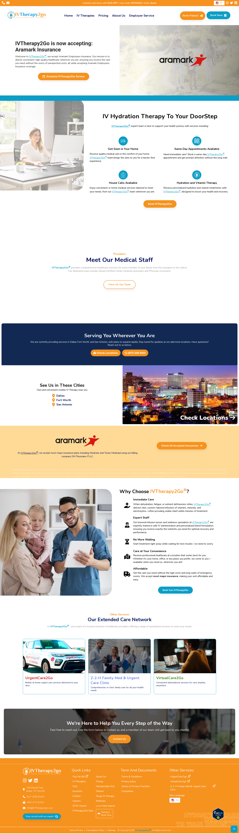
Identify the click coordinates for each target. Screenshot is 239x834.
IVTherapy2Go (37, 56)
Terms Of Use (76, 830)
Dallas (59, 395)
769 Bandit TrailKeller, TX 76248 (35, 790)
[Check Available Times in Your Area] (217, 15)
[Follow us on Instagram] (227, 3)
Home (67, 16)
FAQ (75, 787)
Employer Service (140, 16)
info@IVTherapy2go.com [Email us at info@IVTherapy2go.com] (40, 808)
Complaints (127, 792)
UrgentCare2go (180, 777)
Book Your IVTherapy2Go (175, 590)
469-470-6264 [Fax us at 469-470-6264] (35, 803)
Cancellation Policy (95, 830)
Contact (77, 796)
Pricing (102, 16)
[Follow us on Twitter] (232, 3)
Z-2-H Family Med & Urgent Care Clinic (192, 788)
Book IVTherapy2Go (160, 204)
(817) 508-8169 (135, 353)
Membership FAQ (105, 787)
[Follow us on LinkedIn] (235, 3)
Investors (77, 792)
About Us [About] (117, 16)
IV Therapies (84, 16)
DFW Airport (80, 806)
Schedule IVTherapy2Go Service (64, 76)
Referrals (101, 801)
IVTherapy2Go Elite (83, 811)
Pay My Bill (80, 777)
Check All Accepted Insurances (183, 446)
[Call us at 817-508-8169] (4, 3)
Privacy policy (128, 782)
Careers (77, 801)
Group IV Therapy (105, 796)
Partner (100, 792)
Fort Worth (63, 400)
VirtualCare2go (180, 782)
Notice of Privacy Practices (135, 787)
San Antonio (64, 406)
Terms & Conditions (131, 777)
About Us (101, 777)
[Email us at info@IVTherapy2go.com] (8, 3)
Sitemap (111, 830)
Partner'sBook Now (105, 814)
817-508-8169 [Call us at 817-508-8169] (35, 797)
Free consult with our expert (41, 817)
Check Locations (105, 353)
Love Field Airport (105, 806)
